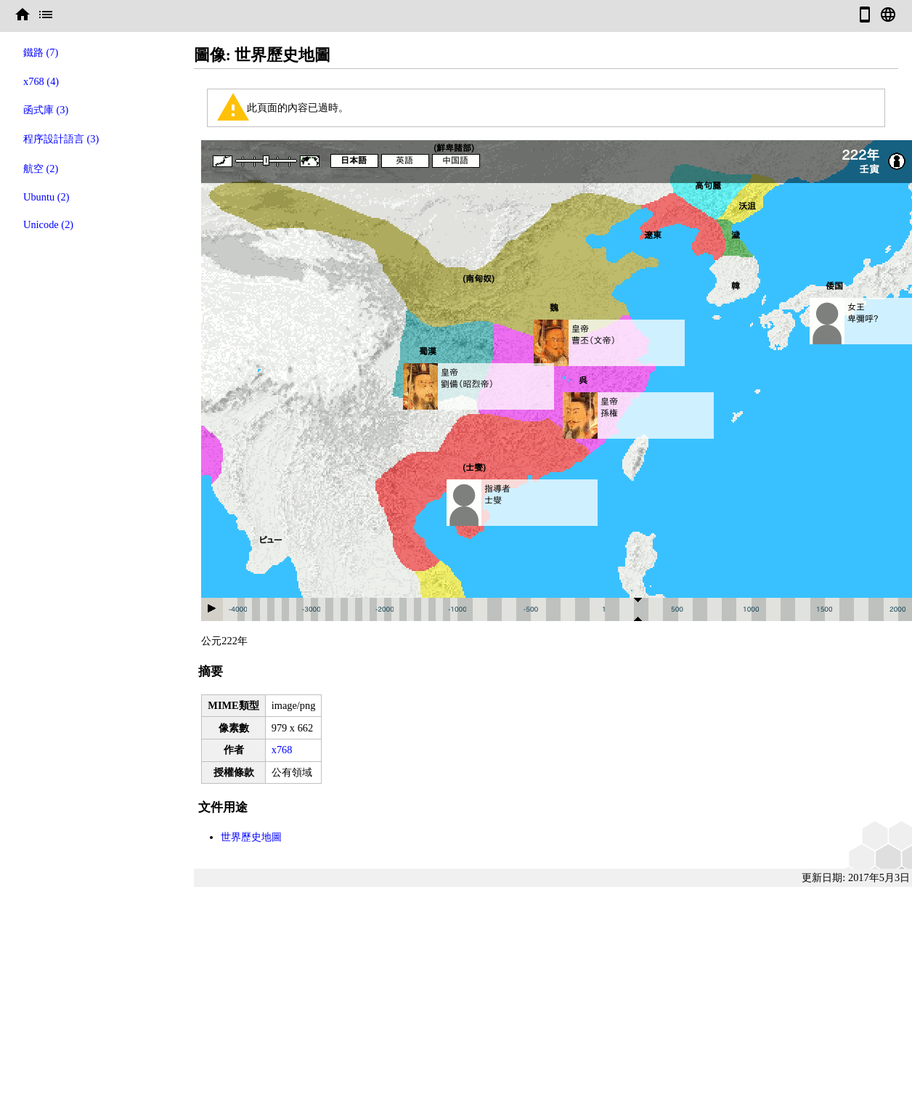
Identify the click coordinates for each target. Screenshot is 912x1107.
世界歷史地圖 (251, 837)
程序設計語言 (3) (61, 139)
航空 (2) (40, 168)
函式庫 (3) (45, 109)
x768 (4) (41, 81)
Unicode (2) (48, 224)
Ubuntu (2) (46, 197)
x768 (282, 749)
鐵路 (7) (40, 52)
